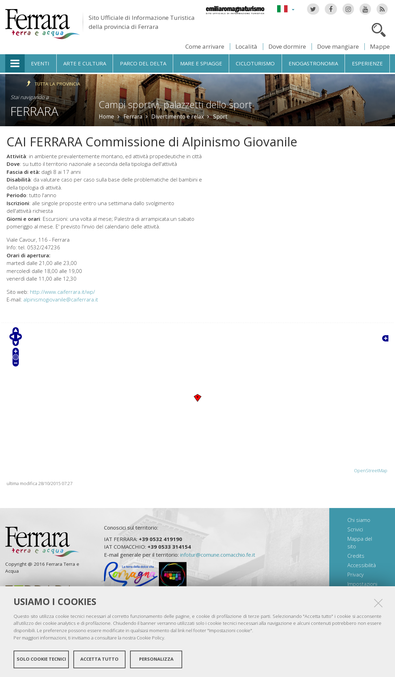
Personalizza (156, 659)
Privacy (355, 574)
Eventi (40, 63)
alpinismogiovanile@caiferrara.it (60, 299)
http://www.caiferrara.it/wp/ (62, 291)
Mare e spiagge (201, 63)
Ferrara (34, 111)
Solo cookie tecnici (41, 659)
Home (106, 116)
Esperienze (367, 63)
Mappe (380, 46)
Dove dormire (287, 46)
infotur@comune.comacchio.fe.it (217, 554)
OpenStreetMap (370, 471)
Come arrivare (204, 46)
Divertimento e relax (177, 116)
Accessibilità (361, 565)
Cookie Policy (150, 637)
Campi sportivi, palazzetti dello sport (175, 104)
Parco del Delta (143, 63)
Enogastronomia (313, 63)
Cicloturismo (255, 63)
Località (246, 46)
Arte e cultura (84, 63)
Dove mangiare (338, 46)
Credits (355, 555)
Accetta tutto (99, 659)
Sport (220, 116)
